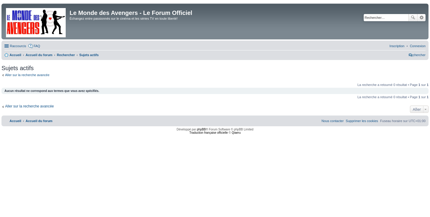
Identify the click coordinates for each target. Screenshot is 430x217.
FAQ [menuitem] (36, 46)
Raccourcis (18, 46)
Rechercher (412, 17)
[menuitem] (418, 46)
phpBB (201, 129)
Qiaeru (236, 132)
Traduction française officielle (208, 132)
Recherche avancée (421, 17)
